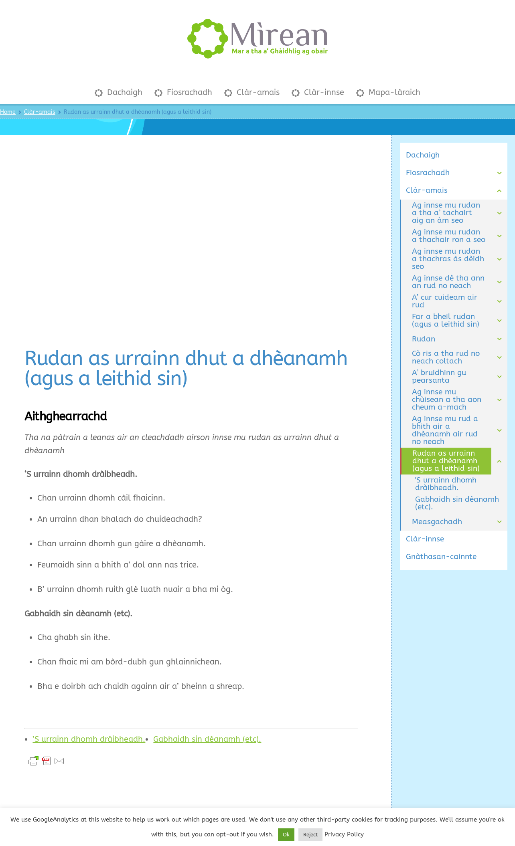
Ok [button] (286, 835)
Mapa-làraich (388, 84)
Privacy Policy (344, 834)
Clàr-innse (318, 84)
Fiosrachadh (183, 84)
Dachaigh (118, 84)
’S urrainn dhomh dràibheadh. (88, 730)
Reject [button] (310, 835)
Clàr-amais (252, 84)
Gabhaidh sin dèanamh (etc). (207, 730)
